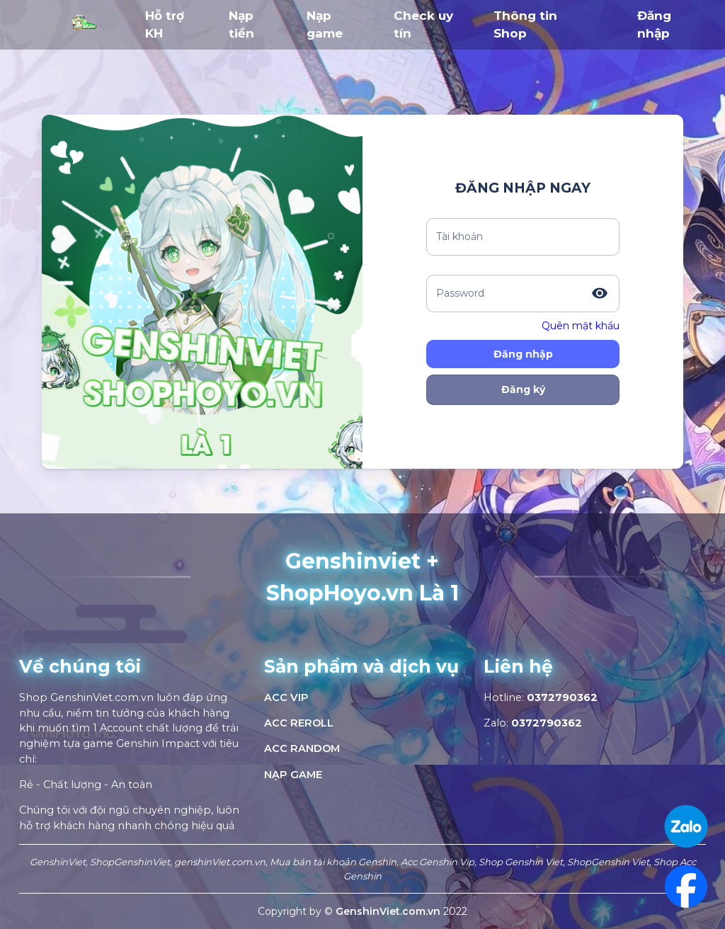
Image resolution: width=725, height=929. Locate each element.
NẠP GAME (293, 774)
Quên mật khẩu (581, 325)
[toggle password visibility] (600, 293)
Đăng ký (523, 389)
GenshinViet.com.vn (389, 911)
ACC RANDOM (302, 748)
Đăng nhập (523, 354)
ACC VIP (286, 697)
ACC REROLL (298, 723)
